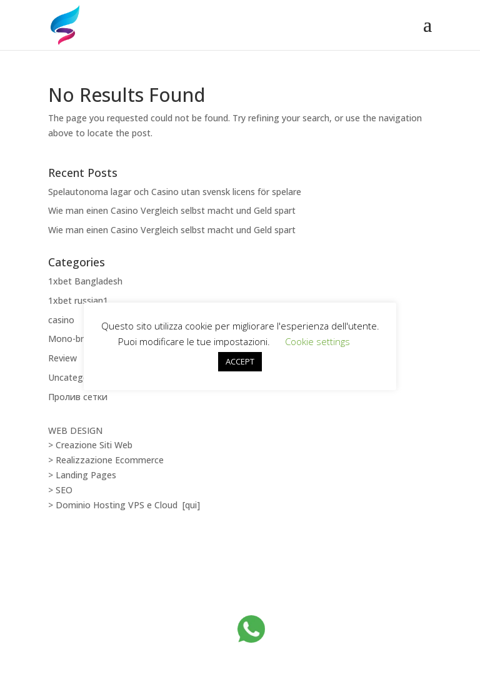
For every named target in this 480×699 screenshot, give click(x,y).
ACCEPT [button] (240, 361)
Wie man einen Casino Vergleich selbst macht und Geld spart (172, 210)
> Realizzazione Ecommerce (106, 460)
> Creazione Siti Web (90, 445)
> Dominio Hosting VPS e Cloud (114, 505)
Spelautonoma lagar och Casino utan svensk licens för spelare (174, 192)
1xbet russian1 (78, 300)
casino (61, 320)
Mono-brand (73, 338)
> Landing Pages (82, 475)
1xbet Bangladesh (85, 281)
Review (62, 358)
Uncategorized (78, 377)
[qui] (191, 505)
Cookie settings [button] (317, 341)
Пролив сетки (78, 397)
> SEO (60, 490)
